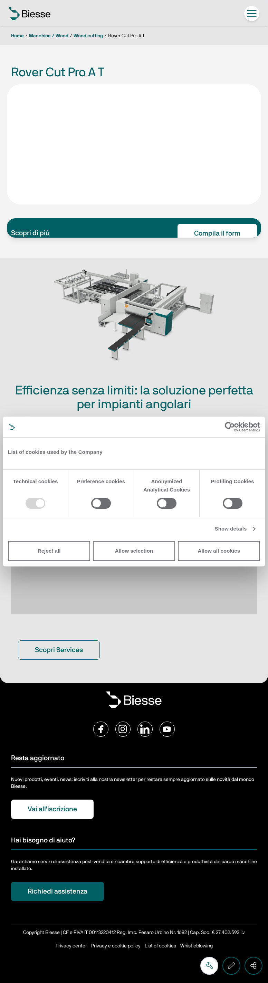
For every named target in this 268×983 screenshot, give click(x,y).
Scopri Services (59, 650)
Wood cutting (88, 36)
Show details (231, 529)
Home (17, 36)
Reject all (49, 551)
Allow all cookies (219, 551)
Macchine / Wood (48, 36)
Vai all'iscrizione (52, 809)
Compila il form (217, 233)
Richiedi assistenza (57, 891)
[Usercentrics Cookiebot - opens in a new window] (230, 427)
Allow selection (134, 551)
